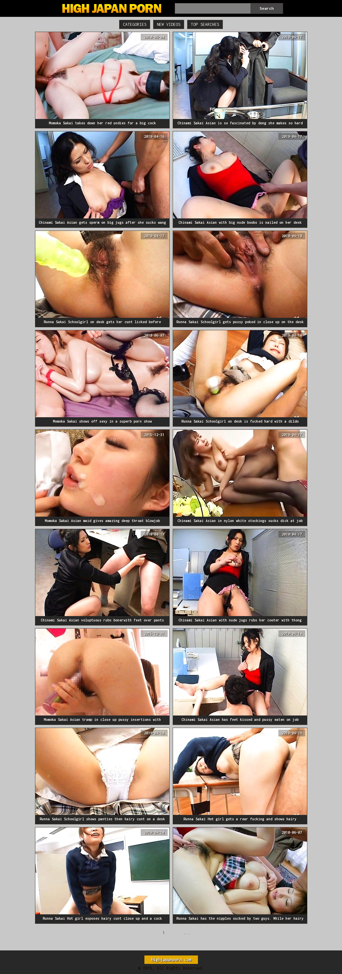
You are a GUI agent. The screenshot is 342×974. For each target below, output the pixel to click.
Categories (134, 24)
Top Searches (205, 24)
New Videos (168, 24)
